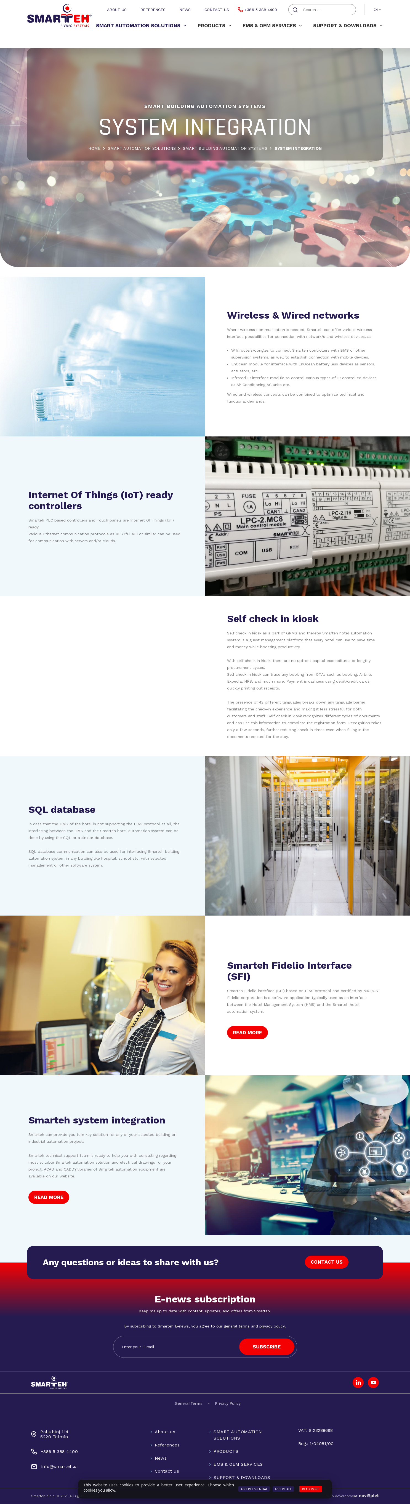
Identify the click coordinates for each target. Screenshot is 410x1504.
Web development (352, 1496)
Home (93, 148)
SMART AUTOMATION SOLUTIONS (141, 25)
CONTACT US (326, 1262)
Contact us (216, 9)
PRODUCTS (214, 25)
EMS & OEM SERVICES (272, 25)
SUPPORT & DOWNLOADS (348, 25)
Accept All (283, 1489)
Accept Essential (254, 1489)
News (185, 9)
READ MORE (247, 1032)
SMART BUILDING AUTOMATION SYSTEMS (226, 148)
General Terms (189, 1403)
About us (117, 9)
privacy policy (271, 1326)
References (153, 9)
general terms (237, 1326)
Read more (310, 1489)
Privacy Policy (228, 1403)
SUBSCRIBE (267, 1347)
